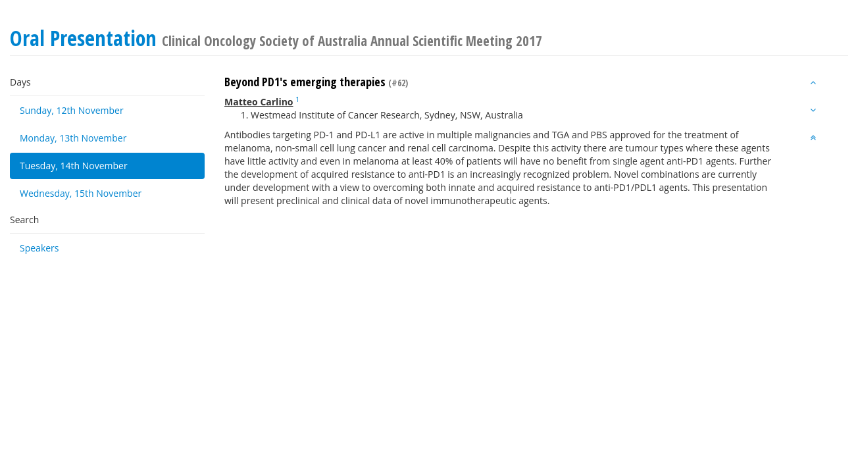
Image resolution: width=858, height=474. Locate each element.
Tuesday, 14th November (74, 165)
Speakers (39, 248)
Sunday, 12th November (72, 110)
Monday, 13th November (73, 138)
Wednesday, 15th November (80, 193)
